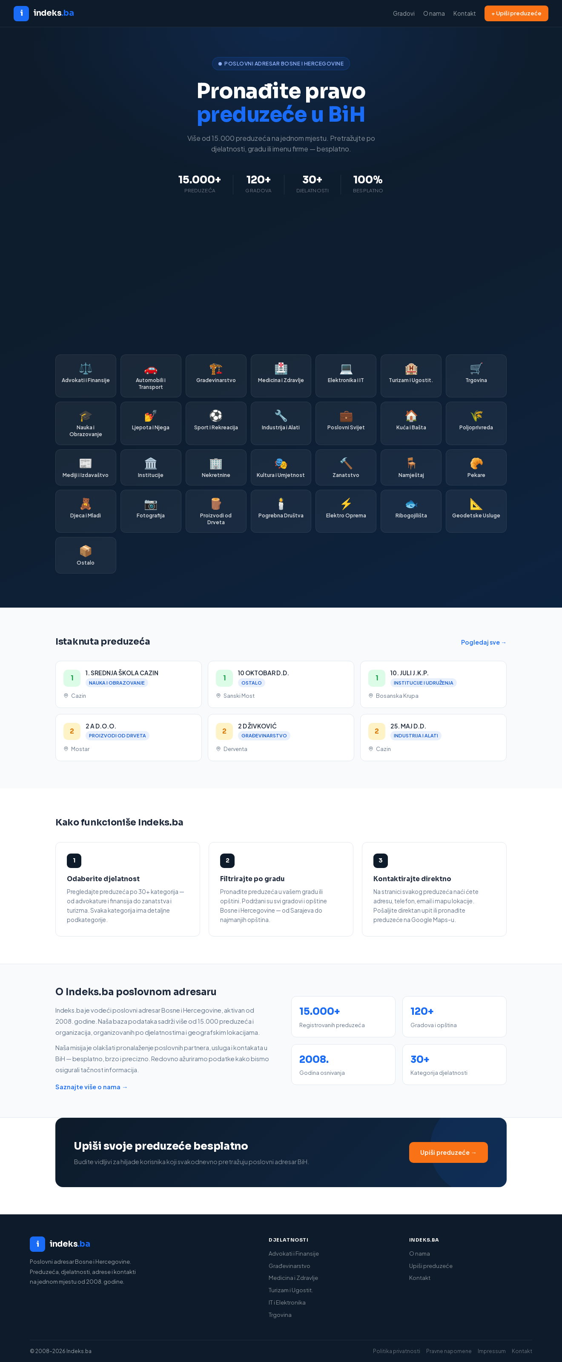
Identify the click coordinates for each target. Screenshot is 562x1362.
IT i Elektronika (287, 1302)
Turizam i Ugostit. (291, 1290)
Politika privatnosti (396, 1351)
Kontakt (464, 13)
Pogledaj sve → (484, 642)
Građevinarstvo (289, 1265)
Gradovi (404, 13)
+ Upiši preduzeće (516, 13)
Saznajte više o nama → (91, 1087)
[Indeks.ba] (141, 1244)
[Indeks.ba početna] (44, 13)
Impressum (492, 1351)
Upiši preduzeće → (448, 1152)
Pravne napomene (449, 1351)
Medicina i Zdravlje (293, 1277)
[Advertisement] (281, 274)
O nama (434, 13)
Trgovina (280, 1314)
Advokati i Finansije (294, 1253)
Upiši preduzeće (431, 1265)
